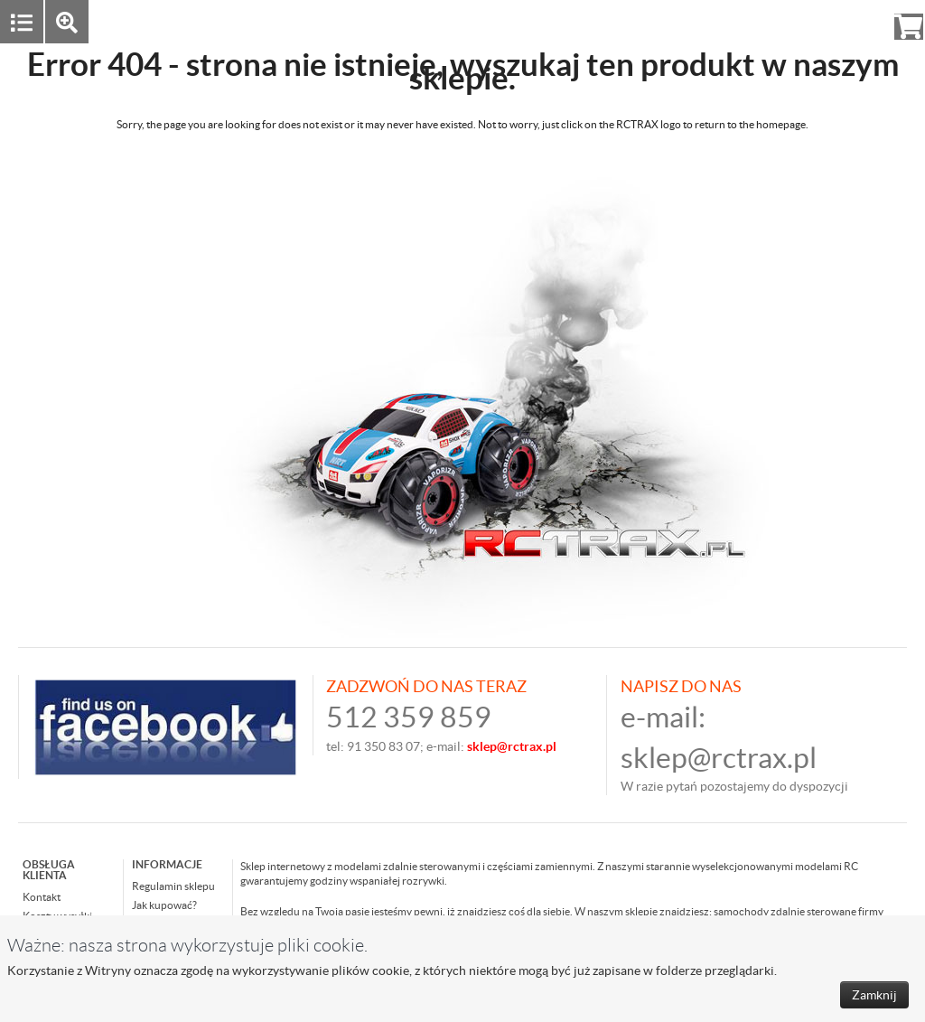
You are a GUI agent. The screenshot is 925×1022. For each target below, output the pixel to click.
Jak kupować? (164, 905)
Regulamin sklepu (173, 886)
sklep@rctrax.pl (719, 758)
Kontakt (42, 897)
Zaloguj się (768, 21)
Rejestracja (843, 21)
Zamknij (874, 995)
